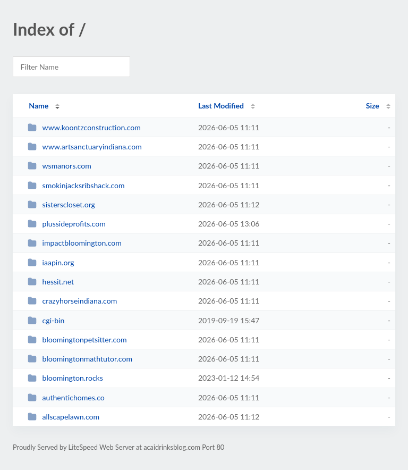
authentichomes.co (66, 397)
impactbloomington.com (75, 242)
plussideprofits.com (67, 223)
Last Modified (221, 105)
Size (372, 105)
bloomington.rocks (65, 377)
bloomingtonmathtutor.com (80, 358)
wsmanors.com (59, 165)
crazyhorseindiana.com (72, 300)
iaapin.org (51, 262)
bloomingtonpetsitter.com (77, 339)
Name (38, 105)
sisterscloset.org (61, 204)
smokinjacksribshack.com (76, 185)
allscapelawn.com (63, 416)
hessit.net (51, 281)
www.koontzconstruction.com (84, 127)
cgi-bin (46, 320)
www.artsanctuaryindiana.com (85, 146)
